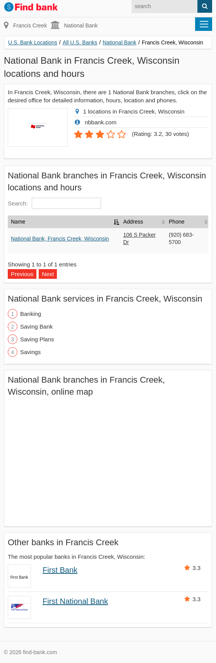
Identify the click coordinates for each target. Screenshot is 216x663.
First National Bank (75, 601)
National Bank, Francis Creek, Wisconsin (60, 239)
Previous (22, 274)
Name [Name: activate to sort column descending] (18, 222)
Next (48, 274)
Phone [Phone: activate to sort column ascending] (176, 222)
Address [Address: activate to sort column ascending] (133, 222)
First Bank (60, 570)
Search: (54, 203)
